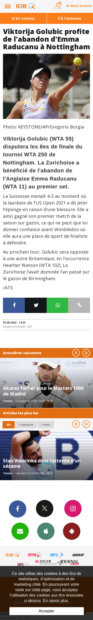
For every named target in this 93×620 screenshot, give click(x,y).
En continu (23, 18)
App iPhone (46, 531)
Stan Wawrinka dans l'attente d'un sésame (42, 463)
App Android (71, 531)
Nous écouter (81, 6)
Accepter (46, 611)
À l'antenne (69, 18)
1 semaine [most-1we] (26, 424)
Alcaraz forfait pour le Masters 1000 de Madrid (43, 391)
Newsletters (20, 531)
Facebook (17, 508)
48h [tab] (8, 424)
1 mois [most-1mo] (45, 424)
